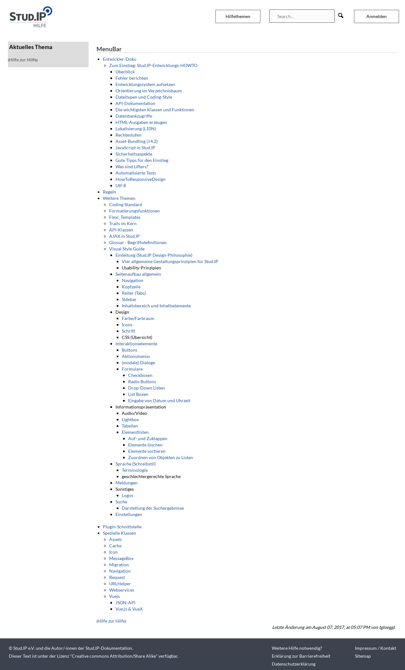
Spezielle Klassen (119, 533)
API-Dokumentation (135, 103)
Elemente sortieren (146, 451)
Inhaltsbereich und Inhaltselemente (156, 305)
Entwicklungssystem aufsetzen (145, 84)
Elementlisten (135, 432)
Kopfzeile (131, 286)
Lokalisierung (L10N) (135, 128)
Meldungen (126, 482)
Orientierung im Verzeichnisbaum (148, 90)
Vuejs (114, 596)
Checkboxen (140, 375)
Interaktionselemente (136, 343)
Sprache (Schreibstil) (135, 463)
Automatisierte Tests (135, 172)
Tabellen (130, 425)
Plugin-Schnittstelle (122, 526)
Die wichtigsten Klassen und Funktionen (154, 109)
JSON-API (125, 602)
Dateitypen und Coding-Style (143, 97)
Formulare (132, 369)
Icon (113, 552)
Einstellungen (128, 514)
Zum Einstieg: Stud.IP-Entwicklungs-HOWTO (153, 65)
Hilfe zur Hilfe (23, 59)
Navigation (132, 280)
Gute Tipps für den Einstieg (141, 160)
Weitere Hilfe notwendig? (297, 648)
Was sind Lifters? (131, 166)
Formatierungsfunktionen (134, 210)
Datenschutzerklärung (293, 664)
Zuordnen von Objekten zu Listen (160, 457)
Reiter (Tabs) (134, 293)
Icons (127, 324)
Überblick (125, 71)
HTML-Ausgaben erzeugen (141, 122)
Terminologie (135, 470)
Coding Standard (125, 204)
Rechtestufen (128, 135)
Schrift (128, 331)
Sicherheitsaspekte (133, 154)
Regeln (109, 191)
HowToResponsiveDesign (140, 179)
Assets (115, 539)
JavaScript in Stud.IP (135, 147)
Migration (119, 564)
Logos (127, 495)
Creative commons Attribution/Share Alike (114, 656)
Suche (121, 501)
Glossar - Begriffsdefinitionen (138, 242)
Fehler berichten (131, 78)
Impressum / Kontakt (375, 648)
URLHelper (120, 583)
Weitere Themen (119, 198)
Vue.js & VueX (129, 609)
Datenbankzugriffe (133, 116)
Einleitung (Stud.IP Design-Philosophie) (153, 255)
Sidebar (129, 299)
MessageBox (121, 558)
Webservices (121, 590)
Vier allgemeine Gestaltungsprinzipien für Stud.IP (170, 261)
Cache (115, 545)
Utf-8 (120, 185)
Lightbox (130, 419)
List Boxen (138, 394)
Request (117, 577)
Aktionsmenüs (136, 356)
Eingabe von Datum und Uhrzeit (159, 400)
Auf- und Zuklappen (147, 438)
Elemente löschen (145, 444)
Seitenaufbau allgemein (138, 274)
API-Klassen (121, 229)
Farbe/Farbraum (138, 318)
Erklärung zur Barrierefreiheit (301, 656)
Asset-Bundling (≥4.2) (136, 141)
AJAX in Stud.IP (124, 236)
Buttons (129, 350)
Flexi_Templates (124, 217)
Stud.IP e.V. (24, 648)
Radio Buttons (142, 381)
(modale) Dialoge (138, 362)
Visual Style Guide (127, 248)
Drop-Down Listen (146, 387)
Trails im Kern (123, 223)
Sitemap (363, 656)
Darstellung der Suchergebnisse (153, 508)
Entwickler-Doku (119, 59)
